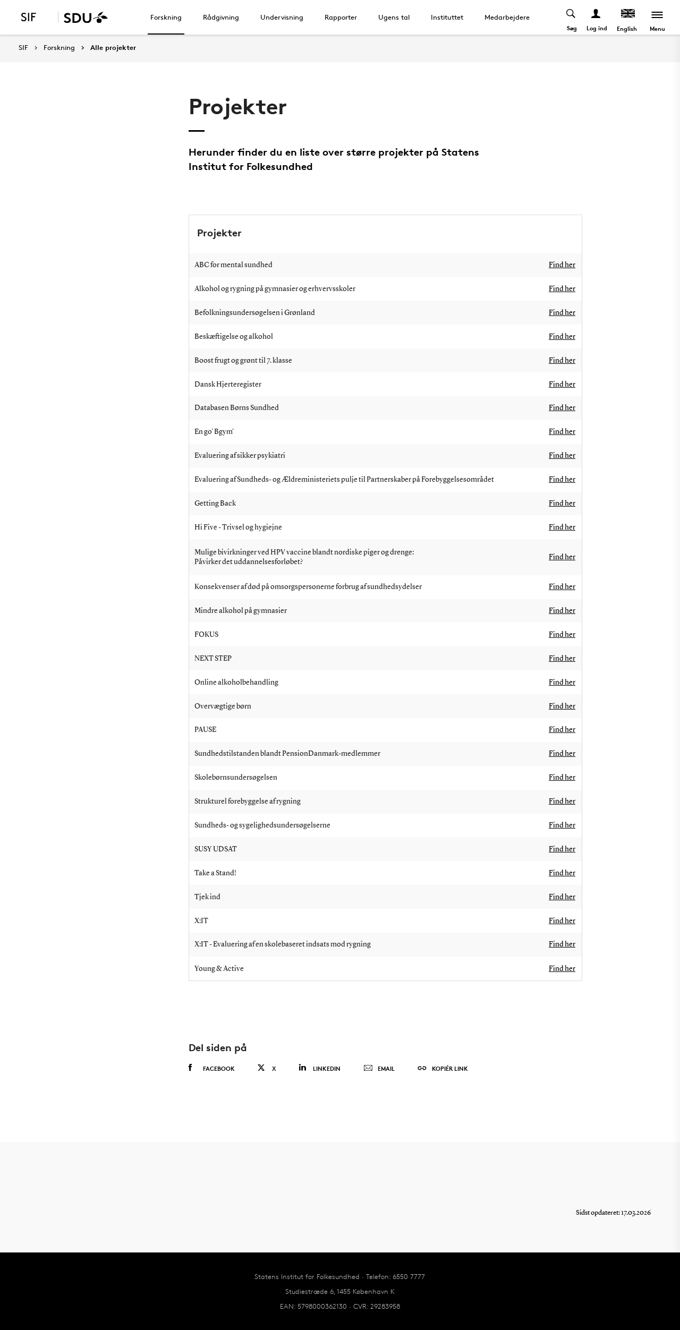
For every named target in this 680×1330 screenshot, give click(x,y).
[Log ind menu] (596, 17)
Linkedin (320, 1067)
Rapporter (341, 17)
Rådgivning (221, 17)
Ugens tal (394, 17)
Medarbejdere (507, 17)
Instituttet (447, 17)
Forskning (166, 17)
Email (379, 1068)
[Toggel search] (571, 17)
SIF (23, 47)
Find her (562, 265)
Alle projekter (113, 48)
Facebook (212, 1068)
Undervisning (281, 17)
